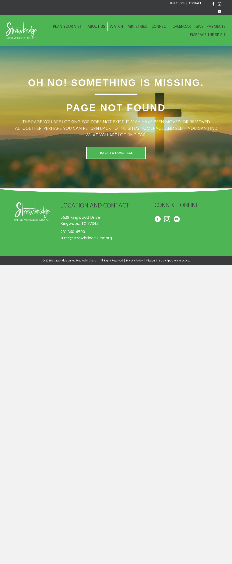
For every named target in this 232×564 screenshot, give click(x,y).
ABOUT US (96, 26)
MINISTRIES (137, 26)
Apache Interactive (177, 261)
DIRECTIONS (177, 3)
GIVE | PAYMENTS (210, 26)
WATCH (116, 26)
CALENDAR (181, 26)
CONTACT (195, 3)
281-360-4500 (72, 232)
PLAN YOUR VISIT (68, 26)
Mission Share (154, 261)
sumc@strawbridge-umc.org (86, 238)
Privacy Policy (134, 261)
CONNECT (159, 26)
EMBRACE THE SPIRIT (208, 35)
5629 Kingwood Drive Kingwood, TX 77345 (80, 220)
